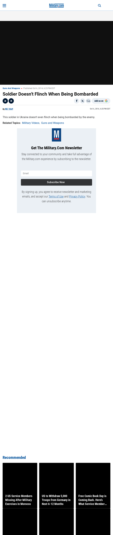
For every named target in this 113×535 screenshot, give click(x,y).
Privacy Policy (77, 196)
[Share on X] (82, 101)
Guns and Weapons (11, 88)
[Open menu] (4, 5)
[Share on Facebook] (76, 101)
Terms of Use (56, 196)
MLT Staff (9, 109)
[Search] (99, 5)
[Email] (88, 101)
